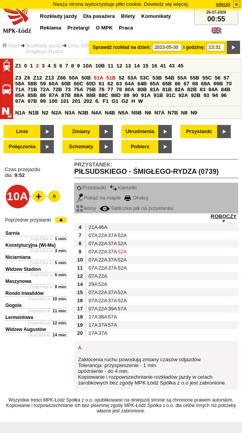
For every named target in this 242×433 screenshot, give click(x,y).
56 (218, 78)
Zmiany (81, 131)
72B (57, 89)
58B (32, 84)
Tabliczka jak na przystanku (136, 208)
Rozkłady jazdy (43, 45)
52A (121, 235)
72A (44, 89)
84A (213, 89)
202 (88, 101)
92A (183, 95)
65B (167, 84)
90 (135, 95)
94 (215, 95)
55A (182, 78)
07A (92, 235)
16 (154, 66)
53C (144, 78)
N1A (20, 113)
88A (78, 95)
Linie (22, 131)
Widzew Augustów (25, 329)
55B (194, 78)
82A (179, 89)
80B (142, 89)
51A (98, 78)
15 (146, 66)
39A (112, 309)
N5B (136, 113)
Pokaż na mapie (98, 198)
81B (167, 89)
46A (102, 227)
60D (90, 84)
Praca (126, 28)
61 (101, 84)
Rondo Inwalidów (24, 293)
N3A (70, 113)
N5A (123, 113)
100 (53, 101)
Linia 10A (79, 45)
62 (110, 84)
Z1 (18, 66)
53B (157, 78)
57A (121, 309)
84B (225, 89)
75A (78, 89)
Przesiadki (91, 188)
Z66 (61, 78)
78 (119, 89)
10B (100, 66)
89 (127, 95)
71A (19, 89)
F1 (105, 101)
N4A (97, 113)
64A (129, 84)
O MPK (104, 28)
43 (172, 66)
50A (73, 78)
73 (68, 89)
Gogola (13, 305)
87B (66, 95)
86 (43, 95)
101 (64, 101)
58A (19, 84)
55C (207, 78)
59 (43, 84)
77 (110, 89)
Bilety (128, 16)
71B (32, 89)
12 (119, 66)
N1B (33, 113)
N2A (57, 113)
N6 (148, 113)
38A (102, 317)
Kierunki (123, 188)
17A (92, 317)
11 (111, 66)
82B (192, 89)
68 (195, 84)
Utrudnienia (140, 131)
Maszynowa (18, 281)
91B (158, 95)
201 (76, 101)
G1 (115, 101)
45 (180, 66)
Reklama (50, 28)
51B (111, 78)
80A (129, 89)
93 (206, 95)
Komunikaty (156, 16)
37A (112, 235)
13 (128, 66)
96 (224, 95)
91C (170, 95)
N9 (193, 113)
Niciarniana (18, 257)
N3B (83, 113)
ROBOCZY (224, 216)
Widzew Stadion (23, 269)
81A (154, 89)
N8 (184, 113)
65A (154, 84)
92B (195, 95)
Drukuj (136, 198)
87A (53, 95)
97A (19, 101)
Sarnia (12, 233)
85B (32, 95)
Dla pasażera (99, 16)
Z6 (27, 78)
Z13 (49, 78)
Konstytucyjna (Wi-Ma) (30, 245)
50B (86, 78)
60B (66, 84)
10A (87, 66)
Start (10, 45)
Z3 (18, 78)
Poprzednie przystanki (28, 220)
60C (78, 84)
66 (178, 84)
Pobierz (140, 146)
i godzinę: (194, 47)
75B (90, 89)
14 (137, 66)
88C (103, 95)
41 (163, 66)
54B (169, 78)
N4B (110, 113)
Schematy (81, 146)
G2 (124, 101)
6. (97, 101)
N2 (45, 113)
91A (145, 95)
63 (119, 84)
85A (19, 95)
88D (116, 95)
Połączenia (22, 146)
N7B (173, 113)
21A (92, 227)
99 (43, 101)
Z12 (37, 78)
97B (32, 101)
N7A (159, 113)
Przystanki (199, 131)
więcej (223, 4)
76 (101, 89)
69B (218, 84)
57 (226, 78)
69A (205, 84)
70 (229, 84)
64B (142, 84)
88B (90, 95)
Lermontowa (19, 317)
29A (92, 284)
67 (186, 84)
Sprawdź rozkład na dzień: (122, 47)
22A (102, 235)
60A (53, 84)
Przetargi (78, 28)
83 (203, 89)
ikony (86, 208)
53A (132, 78)
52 (121, 78)
